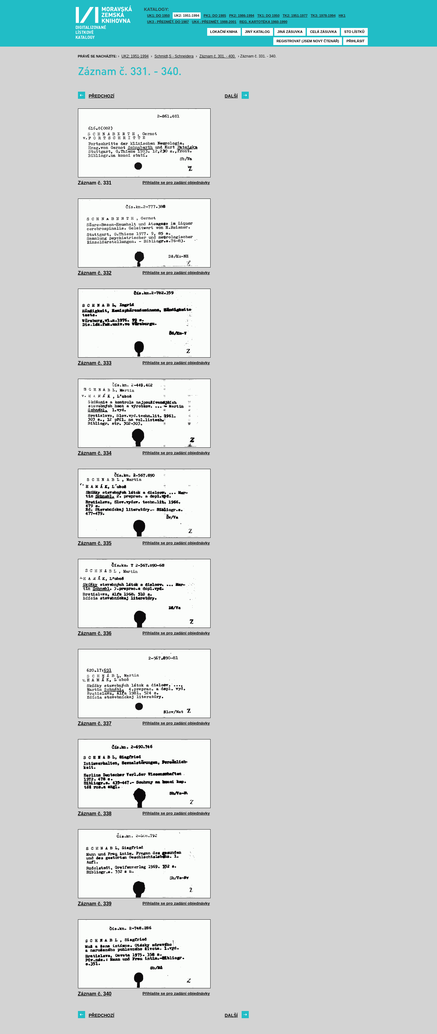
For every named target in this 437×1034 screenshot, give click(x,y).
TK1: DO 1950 (268, 15)
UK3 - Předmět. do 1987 (168, 22)
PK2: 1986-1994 (241, 15)
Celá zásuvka (323, 32)
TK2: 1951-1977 (295, 15)
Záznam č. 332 (95, 273)
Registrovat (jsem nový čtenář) (307, 41)
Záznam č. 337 (95, 723)
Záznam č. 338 (95, 813)
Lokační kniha (224, 32)
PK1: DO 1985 (215, 15)
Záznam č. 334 (95, 453)
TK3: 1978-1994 (323, 15)
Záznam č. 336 (95, 633)
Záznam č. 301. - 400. (217, 56)
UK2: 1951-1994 (186, 15)
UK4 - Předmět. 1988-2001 (214, 22)
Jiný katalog (257, 32)
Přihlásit (355, 41)
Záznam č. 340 (95, 993)
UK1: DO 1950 (158, 15)
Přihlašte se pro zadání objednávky (176, 183)
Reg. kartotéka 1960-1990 (263, 22)
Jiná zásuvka (290, 32)
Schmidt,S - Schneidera (173, 56)
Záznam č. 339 (95, 903)
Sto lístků (354, 32)
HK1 (342, 15)
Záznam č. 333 (95, 363)
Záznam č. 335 (95, 543)
